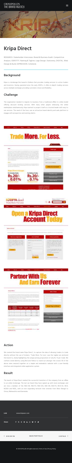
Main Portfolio (36, 436)
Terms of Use (43, 449)
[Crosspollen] (14, 5)
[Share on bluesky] (32, 422)
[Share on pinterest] (24, 422)
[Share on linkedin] (27, 422)
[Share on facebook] (16, 422)
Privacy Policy (52, 449)
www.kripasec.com (22, 413)
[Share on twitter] (18, 422)
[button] (67, 5)
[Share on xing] (35, 422)
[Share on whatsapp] (29, 422)
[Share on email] (38, 422)
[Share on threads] (21, 422)
